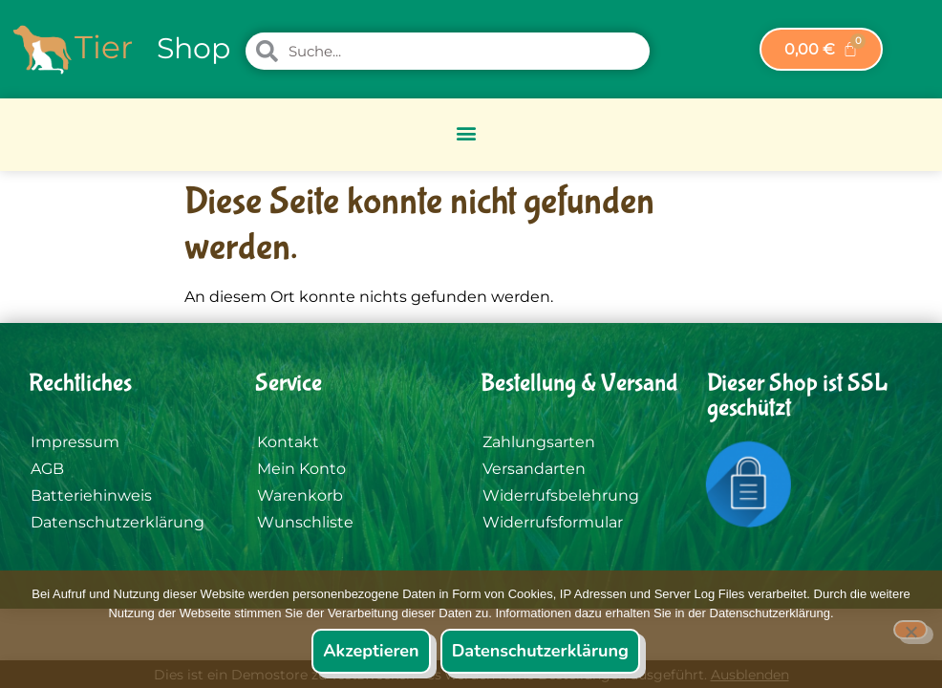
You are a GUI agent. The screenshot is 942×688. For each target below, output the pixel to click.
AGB (47, 469)
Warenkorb (300, 495)
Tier (104, 47)
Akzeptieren (370, 650)
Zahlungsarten (538, 442)
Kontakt (288, 442)
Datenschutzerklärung (117, 522)
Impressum (75, 442)
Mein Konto (301, 469)
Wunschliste (305, 522)
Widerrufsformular (552, 522)
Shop (193, 48)
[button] (466, 132)
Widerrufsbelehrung (560, 495)
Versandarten (534, 469)
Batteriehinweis (91, 495)
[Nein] (910, 629)
